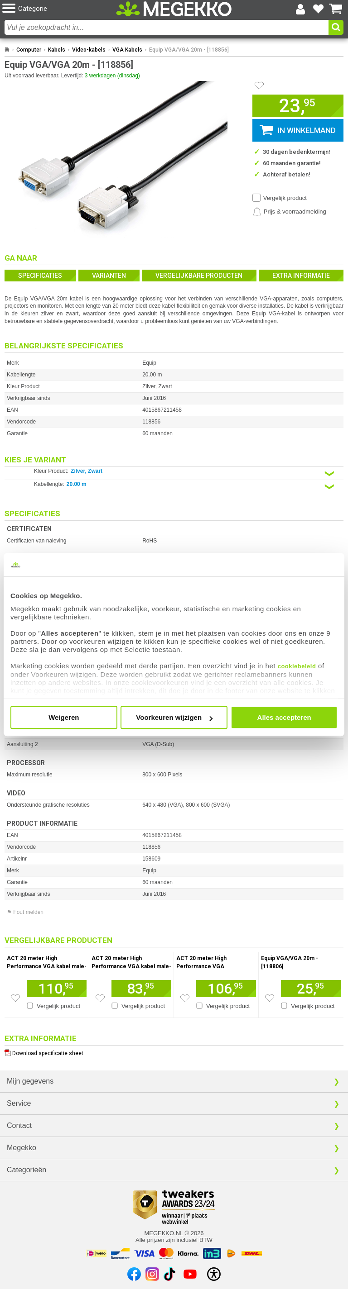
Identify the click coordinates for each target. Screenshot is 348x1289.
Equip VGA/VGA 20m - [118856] (189, 50)
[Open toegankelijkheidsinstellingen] (214, 1274)
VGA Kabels (127, 50)
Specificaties (40, 275)
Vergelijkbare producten (198, 275)
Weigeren (63, 717)
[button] (59, 9)
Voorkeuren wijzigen (174, 717)
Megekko (21, 1147)
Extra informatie (301, 275)
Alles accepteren (284, 717)
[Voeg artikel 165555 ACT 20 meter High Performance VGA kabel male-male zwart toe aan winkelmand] (57, 988)
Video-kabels (89, 50)
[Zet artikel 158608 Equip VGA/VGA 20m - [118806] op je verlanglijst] (269, 998)
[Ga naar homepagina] (174, 9)
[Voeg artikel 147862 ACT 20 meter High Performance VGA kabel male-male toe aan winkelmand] (141, 988)
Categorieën (26, 1170)
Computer (28, 50)
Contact (19, 1125)
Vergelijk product (285, 198)
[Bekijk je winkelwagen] (335, 9)
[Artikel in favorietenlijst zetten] (259, 85)
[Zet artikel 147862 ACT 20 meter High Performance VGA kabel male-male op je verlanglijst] (100, 998)
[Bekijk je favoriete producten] (318, 9)
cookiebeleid (297, 666)
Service (19, 1103)
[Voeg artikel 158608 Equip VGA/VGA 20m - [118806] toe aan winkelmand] (311, 988)
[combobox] (167, 27)
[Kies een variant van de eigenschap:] (174, 473)
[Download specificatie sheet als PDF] (174, 1051)
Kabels (56, 50)
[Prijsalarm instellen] (289, 211)
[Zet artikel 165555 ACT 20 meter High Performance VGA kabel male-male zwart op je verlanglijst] (15, 998)
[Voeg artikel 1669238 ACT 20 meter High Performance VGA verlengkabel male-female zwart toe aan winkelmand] (226, 988)
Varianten (109, 275)
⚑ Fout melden (25, 912)
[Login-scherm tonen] (300, 9)
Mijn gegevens (30, 1081)
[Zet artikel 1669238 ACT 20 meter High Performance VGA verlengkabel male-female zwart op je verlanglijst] (184, 998)
